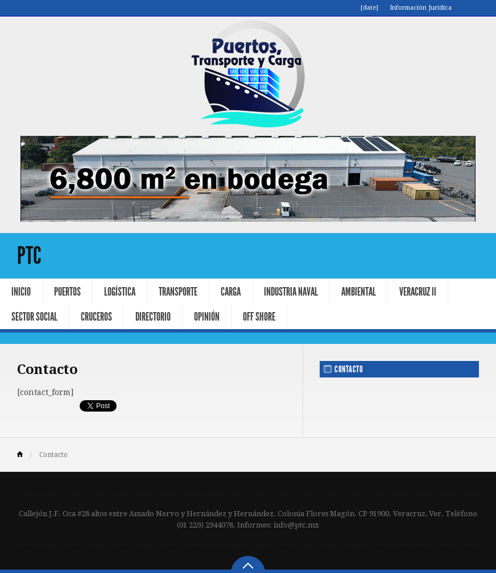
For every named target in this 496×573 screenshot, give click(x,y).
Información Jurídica (421, 7)
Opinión (207, 316)
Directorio (153, 316)
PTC (29, 256)
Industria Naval (291, 291)
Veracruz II (417, 291)
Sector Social (34, 316)
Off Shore (259, 316)
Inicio (21, 291)
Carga (231, 291)
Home (24, 455)
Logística (119, 291)
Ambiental (358, 291)
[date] (369, 7)
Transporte (178, 291)
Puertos (67, 291)
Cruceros (96, 316)
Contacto (476, 7)
